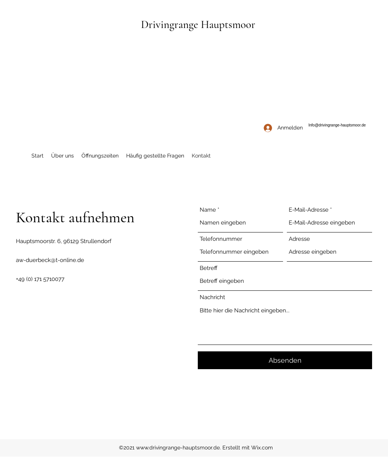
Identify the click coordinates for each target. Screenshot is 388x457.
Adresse (299, 239)
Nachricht (212, 297)
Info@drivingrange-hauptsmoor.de (337, 125)
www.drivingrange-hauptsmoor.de (178, 448)
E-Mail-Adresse (309, 210)
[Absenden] (285, 360)
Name (208, 210)
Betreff (208, 268)
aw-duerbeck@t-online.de (50, 260)
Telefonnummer (221, 239)
